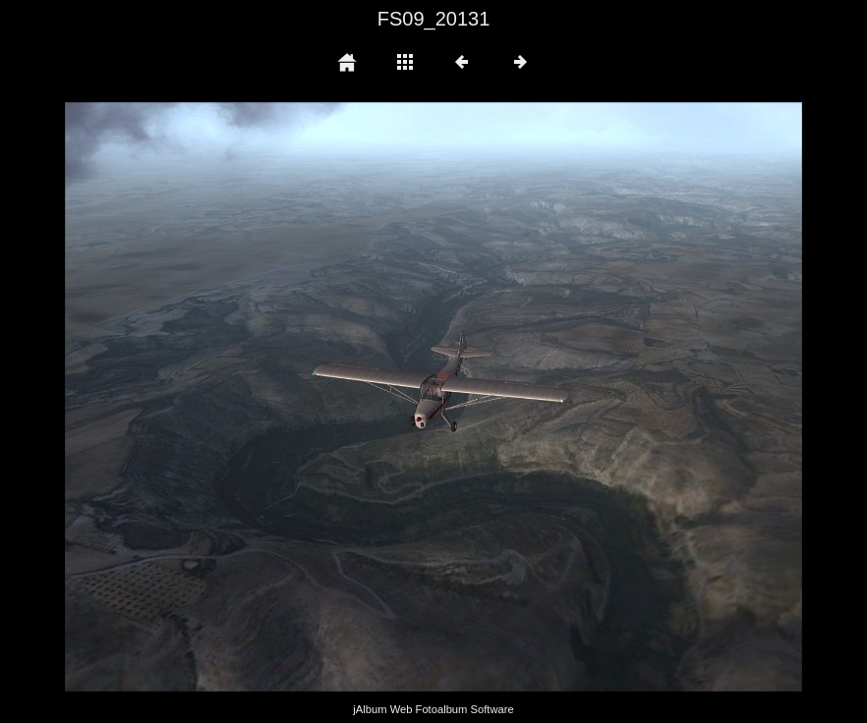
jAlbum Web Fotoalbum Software (433, 709)
